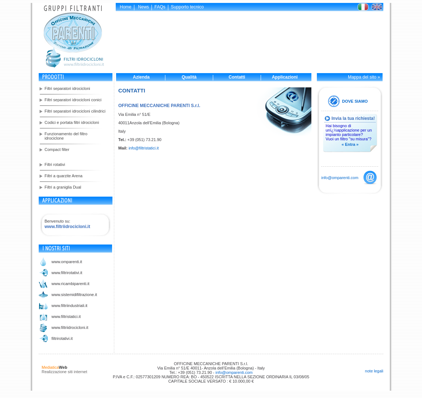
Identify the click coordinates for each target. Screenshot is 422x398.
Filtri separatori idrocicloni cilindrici (75, 111)
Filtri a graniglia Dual (63, 187)
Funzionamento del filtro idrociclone (66, 136)
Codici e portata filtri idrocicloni (72, 122)
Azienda (141, 77)
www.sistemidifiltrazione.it (74, 294)
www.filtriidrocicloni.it (69, 327)
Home (125, 7)
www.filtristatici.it (66, 316)
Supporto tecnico (187, 7)
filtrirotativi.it (62, 338)
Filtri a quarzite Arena (64, 176)
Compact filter (57, 149)
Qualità (189, 77)
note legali (374, 371)
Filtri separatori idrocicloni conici (73, 100)
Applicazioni (285, 77)
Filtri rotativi (55, 164)
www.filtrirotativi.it (66, 272)
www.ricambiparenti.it (70, 283)
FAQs (159, 7)
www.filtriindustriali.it (69, 305)
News (143, 7)
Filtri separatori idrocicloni (67, 88)
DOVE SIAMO (355, 101)
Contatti (237, 77)
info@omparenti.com (339, 177)
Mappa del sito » (364, 77)
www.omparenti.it (66, 261)
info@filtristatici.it (143, 148)
